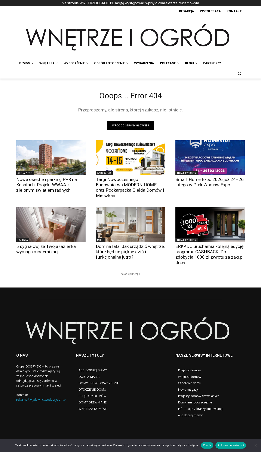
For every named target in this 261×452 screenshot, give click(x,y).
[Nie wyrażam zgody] (256, 445)
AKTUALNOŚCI (25, 174)
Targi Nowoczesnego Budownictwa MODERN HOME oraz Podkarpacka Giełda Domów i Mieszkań (130, 188)
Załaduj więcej (130, 275)
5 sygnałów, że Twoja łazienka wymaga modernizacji (46, 250)
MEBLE (100, 241)
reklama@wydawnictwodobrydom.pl (41, 401)
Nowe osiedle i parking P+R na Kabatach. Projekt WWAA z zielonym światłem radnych (46, 186)
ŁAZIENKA (23, 241)
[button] (239, 73)
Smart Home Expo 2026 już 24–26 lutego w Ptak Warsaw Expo (209, 183)
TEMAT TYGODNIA (187, 174)
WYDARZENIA (104, 174)
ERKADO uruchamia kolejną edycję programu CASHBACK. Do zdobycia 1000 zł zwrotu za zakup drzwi (209, 255)
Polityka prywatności (231, 445)
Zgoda (207, 445)
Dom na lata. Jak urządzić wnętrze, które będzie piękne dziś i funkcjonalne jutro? (130, 253)
